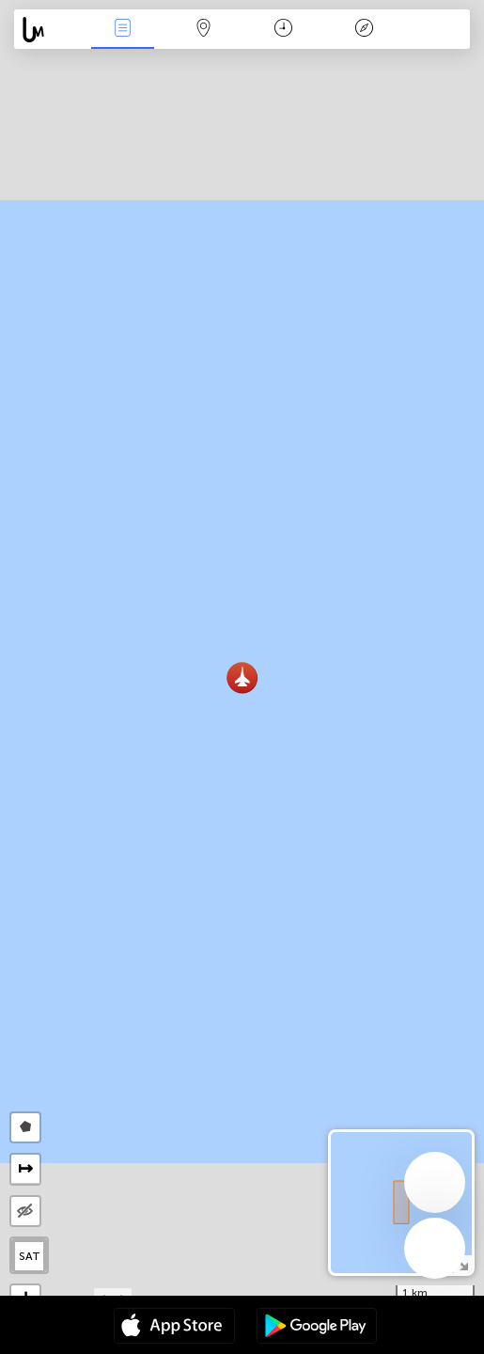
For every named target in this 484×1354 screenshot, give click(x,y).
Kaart (203, 29)
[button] (242, 677)
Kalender (283, 29)
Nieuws (123, 29)
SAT (29, 1256)
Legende (363, 29)
